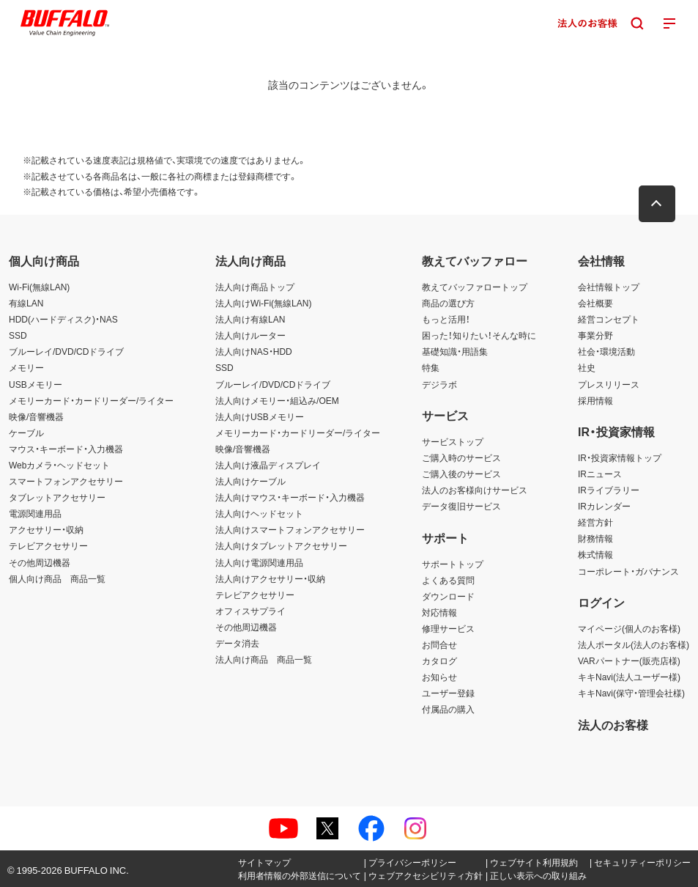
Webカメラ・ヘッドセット (59, 464)
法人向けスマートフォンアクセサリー (290, 529)
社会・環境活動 (606, 351)
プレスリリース (608, 384)
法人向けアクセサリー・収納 (270, 578)
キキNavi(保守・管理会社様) (631, 692)
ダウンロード (448, 596)
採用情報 (595, 400)
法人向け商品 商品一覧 (263, 659)
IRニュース (600, 473)
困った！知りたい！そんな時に (479, 335)
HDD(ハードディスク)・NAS (63, 318)
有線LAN (26, 302)
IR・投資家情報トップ (619, 457)
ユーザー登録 (448, 692)
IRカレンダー (604, 505)
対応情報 (439, 612)
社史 (586, 367)
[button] (657, 203)
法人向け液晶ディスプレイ (268, 464)
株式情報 (595, 554)
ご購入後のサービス (461, 473)
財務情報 (595, 538)
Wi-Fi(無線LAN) (39, 286)
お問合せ (439, 644)
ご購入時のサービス (461, 457)
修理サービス (448, 628)
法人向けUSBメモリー (259, 416)
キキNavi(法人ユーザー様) (629, 676)
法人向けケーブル (250, 480)
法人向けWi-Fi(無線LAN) (263, 302)
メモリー (26, 367)
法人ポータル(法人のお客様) (633, 644)
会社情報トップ (608, 286)
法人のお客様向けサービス (474, 489)
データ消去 (237, 642)
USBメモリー (35, 384)
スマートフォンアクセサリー (66, 480)
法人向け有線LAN (250, 318)
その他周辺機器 (39, 562)
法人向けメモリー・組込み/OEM (277, 400)
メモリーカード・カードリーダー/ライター (91, 400)
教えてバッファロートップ (474, 286)
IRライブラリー (608, 489)
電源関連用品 (35, 513)
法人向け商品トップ (254, 286)
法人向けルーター (250, 335)
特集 (430, 367)
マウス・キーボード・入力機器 (66, 448)
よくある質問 (448, 579)
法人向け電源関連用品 (259, 562)
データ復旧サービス (461, 505)
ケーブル (26, 432)
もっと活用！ (446, 318)
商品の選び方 (448, 302)
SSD (18, 335)
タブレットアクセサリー (57, 497)
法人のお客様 (613, 724)
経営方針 (595, 522)
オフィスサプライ (250, 610)
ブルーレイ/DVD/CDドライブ (66, 351)
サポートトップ (452, 563)
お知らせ (439, 676)
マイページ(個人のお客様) (629, 628)
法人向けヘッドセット (259, 513)
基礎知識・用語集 (455, 351)
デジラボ (439, 384)
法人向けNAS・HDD (253, 351)
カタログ (439, 660)
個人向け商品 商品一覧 (57, 578)
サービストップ (452, 441)
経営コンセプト (608, 318)
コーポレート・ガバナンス (628, 571)
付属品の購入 (448, 708)
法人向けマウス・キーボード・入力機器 (290, 497)
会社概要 (595, 302)
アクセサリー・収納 (46, 529)
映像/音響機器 (36, 416)
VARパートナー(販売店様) (629, 660)
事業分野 (595, 335)
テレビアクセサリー (48, 545)
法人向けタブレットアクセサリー (281, 545)
